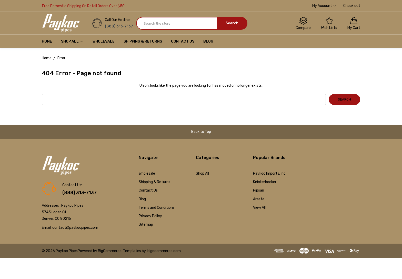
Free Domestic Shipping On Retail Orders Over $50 (83, 6)
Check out (351, 6)
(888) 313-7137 (79, 192)
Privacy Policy (150, 216)
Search (232, 23)
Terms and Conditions (157, 207)
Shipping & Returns (143, 41)
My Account (324, 6)
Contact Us (182, 41)
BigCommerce (110, 251)
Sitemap (146, 224)
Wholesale (104, 41)
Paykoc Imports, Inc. (269, 173)
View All (259, 207)
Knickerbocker (264, 182)
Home (47, 41)
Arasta (258, 199)
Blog (208, 41)
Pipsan (258, 190)
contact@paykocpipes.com (75, 227)
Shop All (72, 41)
